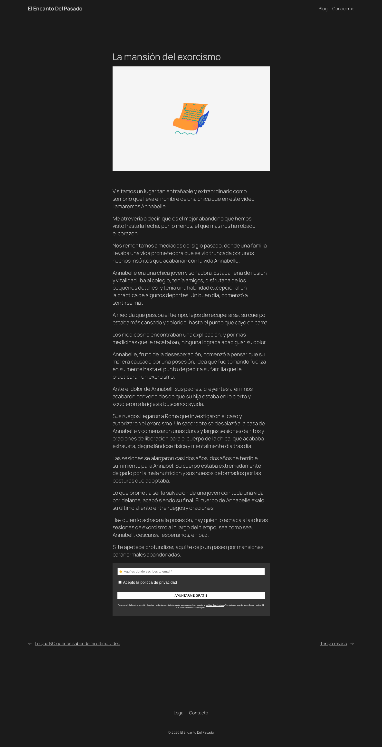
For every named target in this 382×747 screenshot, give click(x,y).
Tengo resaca (333, 643)
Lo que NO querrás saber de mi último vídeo (77, 643)
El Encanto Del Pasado (55, 8)
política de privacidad (215, 605)
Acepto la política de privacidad (147, 582)
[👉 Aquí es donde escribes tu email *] (191, 571)
